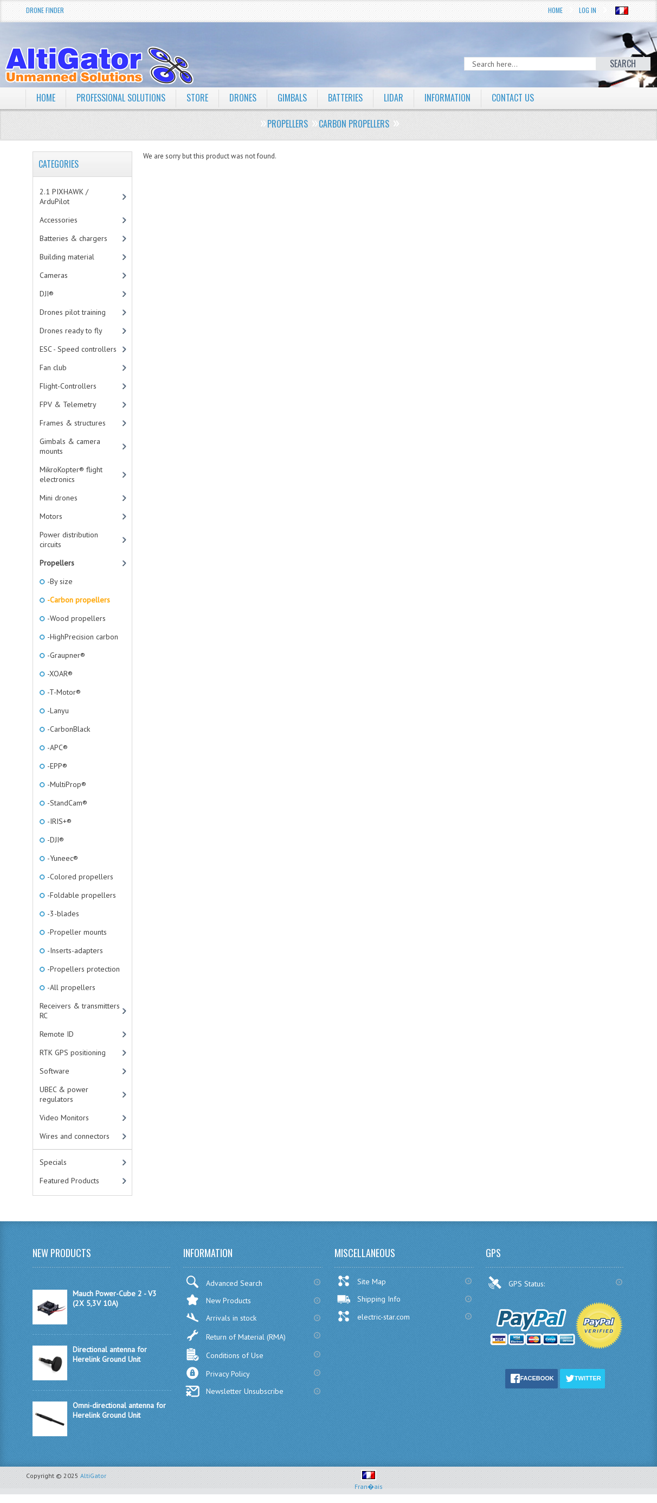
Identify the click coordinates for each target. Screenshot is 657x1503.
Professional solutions (120, 97)
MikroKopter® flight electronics (71, 474)
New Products (218, 1299)
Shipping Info (369, 1299)
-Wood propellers (76, 618)
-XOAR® (59, 673)
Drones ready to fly (71, 330)
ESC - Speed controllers (78, 349)
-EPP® (56, 766)
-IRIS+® (59, 821)
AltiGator (93, 1476)
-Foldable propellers (81, 895)
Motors (51, 516)
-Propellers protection (83, 969)
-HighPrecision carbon (82, 637)
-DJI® (55, 840)
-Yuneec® (62, 858)
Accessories (59, 220)
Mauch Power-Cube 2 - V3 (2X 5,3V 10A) (115, 1298)
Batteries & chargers (73, 238)
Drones (242, 97)
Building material (67, 257)
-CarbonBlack (68, 729)
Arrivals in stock (220, 1317)
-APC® (57, 747)
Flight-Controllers (68, 386)
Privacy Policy (217, 1373)
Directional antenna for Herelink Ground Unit (110, 1354)
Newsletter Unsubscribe (234, 1391)
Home (555, 10)
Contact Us (513, 97)
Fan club (53, 367)
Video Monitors (64, 1118)
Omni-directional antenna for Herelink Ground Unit (119, 1410)
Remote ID (57, 1034)
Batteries (345, 97)
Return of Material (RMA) (235, 1335)
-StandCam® (66, 803)
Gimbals (292, 97)
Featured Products (69, 1180)
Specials (53, 1162)
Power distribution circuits (69, 539)
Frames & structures (73, 423)
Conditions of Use (224, 1354)
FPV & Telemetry (68, 404)
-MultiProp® (66, 784)
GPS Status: (517, 1283)
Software (54, 1071)
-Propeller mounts (76, 932)
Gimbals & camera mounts (70, 446)
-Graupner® (65, 655)
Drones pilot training (73, 312)
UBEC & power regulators (64, 1094)
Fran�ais (369, 1482)
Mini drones (59, 498)
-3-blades (62, 913)
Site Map (361, 1281)
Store (197, 97)
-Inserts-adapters (74, 950)
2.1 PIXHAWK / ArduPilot (64, 196)
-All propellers (70, 987)
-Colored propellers (79, 876)
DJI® (47, 294)
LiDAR (393, 97)
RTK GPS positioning (73, 1052)
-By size (59, 581)
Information (447, 97)
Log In (587, 10)
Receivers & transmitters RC (80, 1010)
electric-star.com (373, 1316)
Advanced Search (223, 1282)
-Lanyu (57, 710)
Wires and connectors (75, 1136)
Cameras (54, 275)
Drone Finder (45, 10)
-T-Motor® (63, 692)
